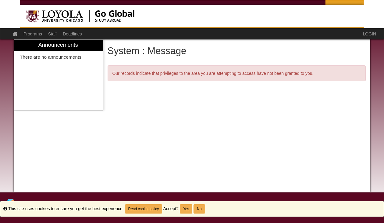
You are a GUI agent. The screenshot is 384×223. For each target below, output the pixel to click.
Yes (186, 209)
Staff (52, 33)
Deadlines (72, 33)
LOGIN (369, 33)
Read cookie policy (143, 209)
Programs (32, 33)
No (199, 209)
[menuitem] (58, 75)
